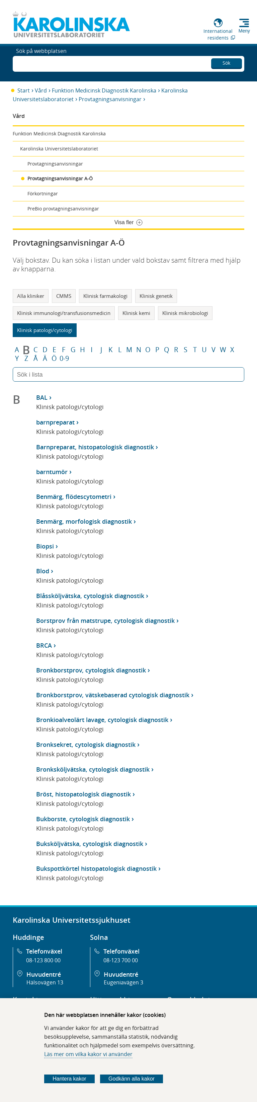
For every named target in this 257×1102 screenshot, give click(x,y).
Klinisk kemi (136, 313)
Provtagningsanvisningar (110, 99)
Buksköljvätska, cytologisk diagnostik (89, 844)
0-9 (64, 358)
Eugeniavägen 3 (123, 982)
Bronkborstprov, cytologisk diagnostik (91, 670)
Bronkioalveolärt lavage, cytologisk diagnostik (102, 720)
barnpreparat (55, 422)
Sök (226, 62)
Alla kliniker (30, 296)
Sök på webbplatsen (41, 63)
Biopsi (45, 546)
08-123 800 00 (43, 960)
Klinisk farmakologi (105, 296)
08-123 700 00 (120, 960)
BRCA (44, 645)
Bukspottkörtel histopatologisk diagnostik (96, 868)
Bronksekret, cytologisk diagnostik (86, 744)
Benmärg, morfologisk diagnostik (84, 521)
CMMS (63, 296)
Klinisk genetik (156, 296)
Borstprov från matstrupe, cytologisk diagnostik (105, 621)
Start (23, 90)
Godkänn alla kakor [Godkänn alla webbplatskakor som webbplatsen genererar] (131, 1079)
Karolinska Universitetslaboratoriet (59, 148)
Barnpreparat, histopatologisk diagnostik (95, 447)
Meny (244, 31)
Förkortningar (42, 193)
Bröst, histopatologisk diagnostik (83, 794)
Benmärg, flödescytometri (73, 497)
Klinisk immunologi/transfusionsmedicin (63, 313)
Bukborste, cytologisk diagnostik (83, 819)
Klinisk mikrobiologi (185, 313)
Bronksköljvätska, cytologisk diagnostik (93, 769)
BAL (42, 397)
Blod (42, 571)
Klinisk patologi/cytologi (44, 330)
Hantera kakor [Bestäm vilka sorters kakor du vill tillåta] (69, 1079)
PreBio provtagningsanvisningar (63, 208)
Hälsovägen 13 (44, 982)
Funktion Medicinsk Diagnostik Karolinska (104, 90)
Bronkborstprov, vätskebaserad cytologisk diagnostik (112, 695)
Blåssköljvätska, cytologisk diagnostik (90, 596)
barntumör (52, 472)
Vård (41, 90)
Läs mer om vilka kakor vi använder (88, 1054)
